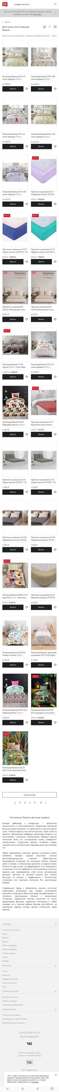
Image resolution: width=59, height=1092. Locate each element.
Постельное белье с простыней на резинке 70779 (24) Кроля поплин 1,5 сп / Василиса (43, 654)
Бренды (5, 961)
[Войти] (22, 1089)
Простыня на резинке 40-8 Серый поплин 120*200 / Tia (43, 481)
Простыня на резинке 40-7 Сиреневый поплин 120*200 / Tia (43, 193)
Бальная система (9, 983)
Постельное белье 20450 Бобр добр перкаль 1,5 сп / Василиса (13, 423)
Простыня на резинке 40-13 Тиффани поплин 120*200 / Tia (43, 250)
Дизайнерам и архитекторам (14, 1019)
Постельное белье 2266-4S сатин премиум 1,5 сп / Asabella (13, 78)
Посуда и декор (8, 953)
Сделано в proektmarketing (29, 1055)
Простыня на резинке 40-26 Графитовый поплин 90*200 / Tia (43, 538)
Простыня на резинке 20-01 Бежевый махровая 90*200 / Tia (43, 596)
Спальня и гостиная (10, 930)
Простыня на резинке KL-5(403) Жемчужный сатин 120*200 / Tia (13, 308)
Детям (5, 941)
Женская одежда (9, 945)
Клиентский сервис (10, 991)
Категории (6, 924)
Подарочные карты (10, 979)
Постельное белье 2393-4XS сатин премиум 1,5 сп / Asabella (43, 78)
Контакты (6, 975)
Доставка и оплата (10, 997)
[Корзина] (51, 1089)
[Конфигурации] (55, 26)
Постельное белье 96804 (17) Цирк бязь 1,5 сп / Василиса (15, 596)
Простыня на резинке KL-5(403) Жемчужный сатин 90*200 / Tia (42, 308)
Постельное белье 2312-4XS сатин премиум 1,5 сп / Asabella (14, 193)
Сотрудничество (9, 1009)
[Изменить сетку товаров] (44, 26)
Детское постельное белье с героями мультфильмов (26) (26, 36)
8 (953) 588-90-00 (29, 1032)
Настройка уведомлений (12, 1005)
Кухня (4, 934)
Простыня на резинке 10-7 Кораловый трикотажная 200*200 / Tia (42, 423)
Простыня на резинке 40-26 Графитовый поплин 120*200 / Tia (15, 538)
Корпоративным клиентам (13, 1023)
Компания (6, 965)
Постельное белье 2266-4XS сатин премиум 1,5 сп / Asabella (43, 135)
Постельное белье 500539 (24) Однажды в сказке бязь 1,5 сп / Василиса (43, 711)
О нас (4, 971)
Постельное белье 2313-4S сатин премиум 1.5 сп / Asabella (42, 366)
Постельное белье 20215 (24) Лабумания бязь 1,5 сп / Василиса (14, 711)
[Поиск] (7, 1089)
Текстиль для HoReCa (11, 1015)
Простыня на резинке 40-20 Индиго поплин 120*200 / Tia (15, 250)
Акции (5, 957)
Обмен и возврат (9, 1001)
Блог (4, 987)
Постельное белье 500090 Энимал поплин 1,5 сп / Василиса (13, 654)
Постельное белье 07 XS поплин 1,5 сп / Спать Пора (13, 365)
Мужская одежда (9, 949)
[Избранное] (37, 1089)
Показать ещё (29, 795)
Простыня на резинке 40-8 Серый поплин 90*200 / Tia (14, 481)
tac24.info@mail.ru (29, 1036)
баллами (38, 14)
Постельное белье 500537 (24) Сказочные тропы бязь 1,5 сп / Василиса (14, 769)
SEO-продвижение (30, 1070)
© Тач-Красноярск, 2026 (29, 1053)
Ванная (5, 938)
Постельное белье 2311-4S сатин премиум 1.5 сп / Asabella (13, 135)
